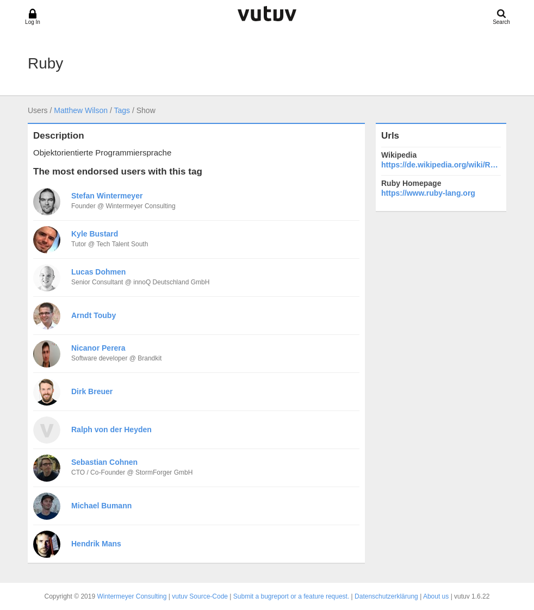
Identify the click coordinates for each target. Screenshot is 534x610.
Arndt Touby (93, 315)
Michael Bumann (101, 505)
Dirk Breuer (92, 391)
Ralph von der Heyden (111, 429)
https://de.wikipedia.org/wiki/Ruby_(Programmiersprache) (441, 164)
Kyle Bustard (94, 233)
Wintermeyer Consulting (131, 596)
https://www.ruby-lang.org (428, 193)
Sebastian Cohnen (104, 462)
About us (436, 596)
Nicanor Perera (98, 348)
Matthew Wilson (81, 110)
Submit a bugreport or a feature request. (291, 596)
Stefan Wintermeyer (106, 195)
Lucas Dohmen (98, 271)
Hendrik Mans (96, 543)
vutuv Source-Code (200, 596)
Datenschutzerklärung (386, 596)
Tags (122, 110)
